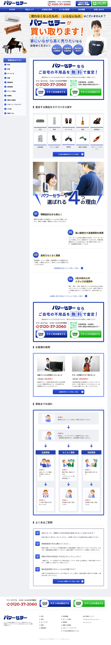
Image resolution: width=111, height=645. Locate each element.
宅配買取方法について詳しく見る (66, 268)
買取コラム (10, 113)
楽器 (8, 78)
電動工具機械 (11, 100)
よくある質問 (64, 9)
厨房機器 (10, 87)
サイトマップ (87, 622)
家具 (8, 65)
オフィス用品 (11, 91)
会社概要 (81, 9)
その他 (9, 109)
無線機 (9, 96)
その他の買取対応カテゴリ (71, 631)
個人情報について (88, 616)
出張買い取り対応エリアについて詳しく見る (66, 296)
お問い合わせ (99, 9)
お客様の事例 (47, 9)
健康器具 (10, 82)
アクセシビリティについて (91, 619)
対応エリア (29, 9)
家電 (8, 69)
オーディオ (10, 73)
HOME (12, 9)
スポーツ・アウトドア (14, 104)
